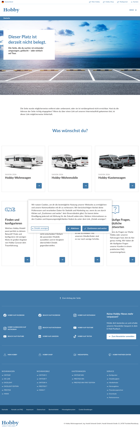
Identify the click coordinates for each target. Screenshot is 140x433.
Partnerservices (114, 397)
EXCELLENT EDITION (11, 386)
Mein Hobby (96, 2)
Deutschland (9, 2)
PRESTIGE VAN (79, 379)
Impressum (30, 409)
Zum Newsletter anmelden (123, 336)
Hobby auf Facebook (14, 315)
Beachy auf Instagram (49, 327)
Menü (133, 10)
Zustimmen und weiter (95, 228)
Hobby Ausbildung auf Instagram (14, 328)
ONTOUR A (43, 382)
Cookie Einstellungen (85, 409)
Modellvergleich (114, 379)
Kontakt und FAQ (17, 409)
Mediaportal (123, 2)
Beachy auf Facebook (49, 315)
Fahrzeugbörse (114, 386)
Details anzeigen (41, 228)
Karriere (135, 2)
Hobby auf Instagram (84, 315)
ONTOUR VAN (79, 375)
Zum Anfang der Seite (70, 298)
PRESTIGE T (43, 386)
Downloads (113, 394)
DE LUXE (7, 379)
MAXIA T (42, 390)
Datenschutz (41, 409)
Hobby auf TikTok (82, 336)
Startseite (5, 409)
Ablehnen (73, 228)
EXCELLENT (8, 382)
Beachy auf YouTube (13, 336)
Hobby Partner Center (119, 354)
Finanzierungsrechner (116, 390)
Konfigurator (113, 375)
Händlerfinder (113, 382)
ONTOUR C (43, 375)
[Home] (11, 10)
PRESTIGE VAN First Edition (84, 382)
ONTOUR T (43, 379)
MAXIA (6, 394)
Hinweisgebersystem (68, 409)
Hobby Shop (109, 2)
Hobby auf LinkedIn (48, 336)
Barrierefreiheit (53, 409)
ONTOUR (7, 375)
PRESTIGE (7, 390)
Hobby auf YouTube (83, 327)
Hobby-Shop (45, 354)
